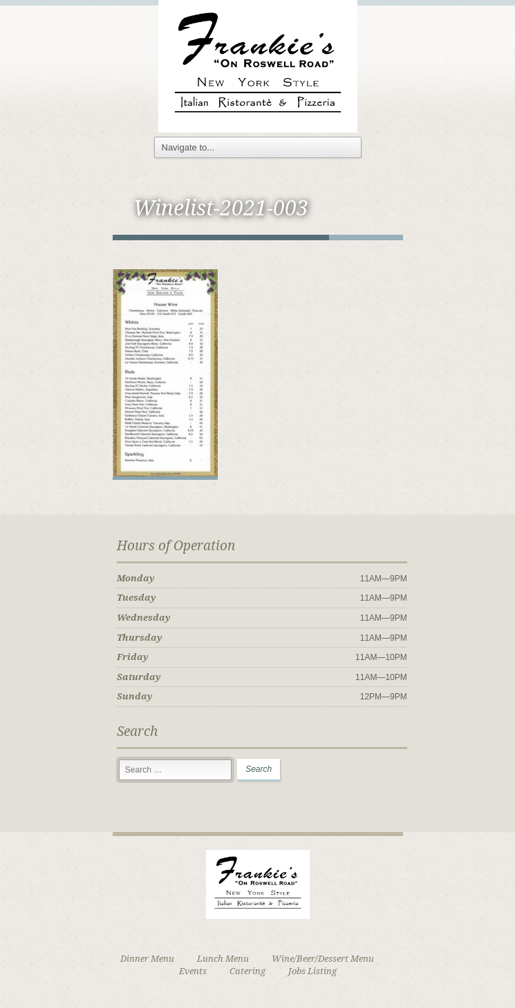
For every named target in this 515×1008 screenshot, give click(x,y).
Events (193, 971)
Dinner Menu (147, 958)
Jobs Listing (312, 971)
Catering (247, 971)
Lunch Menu (223, 958)
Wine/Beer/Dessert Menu (323, 958)
